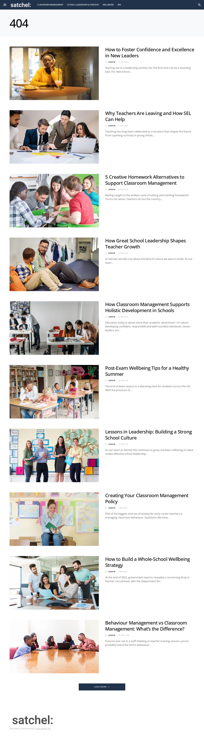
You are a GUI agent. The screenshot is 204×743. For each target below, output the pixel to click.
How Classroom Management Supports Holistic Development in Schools (147, 307)
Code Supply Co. (43, 729)
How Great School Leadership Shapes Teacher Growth (145, 243)
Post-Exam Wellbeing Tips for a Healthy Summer (147, 371)
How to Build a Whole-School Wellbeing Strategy (147, 562)
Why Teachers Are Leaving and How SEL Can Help (148, 116)
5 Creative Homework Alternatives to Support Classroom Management (144, 180)
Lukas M (111, 62)
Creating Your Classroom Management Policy (147, 498)
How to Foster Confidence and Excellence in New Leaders (149, 52)
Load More (100, 687)
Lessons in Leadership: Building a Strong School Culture (148, 434)
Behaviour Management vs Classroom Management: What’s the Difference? (146, 625)
